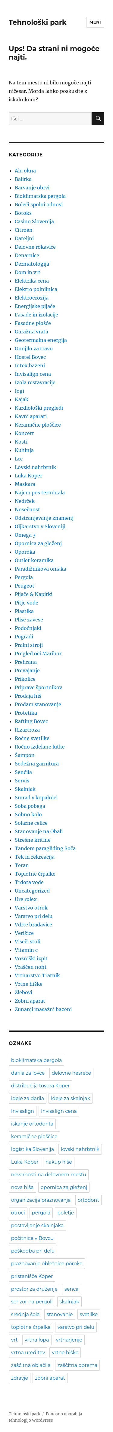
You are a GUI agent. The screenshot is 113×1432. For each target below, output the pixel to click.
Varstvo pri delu (33, 916)
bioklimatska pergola (36, 1060)
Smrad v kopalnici (36, 798)
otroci (18, 1213)
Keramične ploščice (38, 425)
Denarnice (27, 255)
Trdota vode (29, 882)
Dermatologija (32, 264)
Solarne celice (31, 823)
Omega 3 (25, 535)
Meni (95, 22)
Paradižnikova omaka (40, 569)
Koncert (24, 433)
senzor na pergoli (32, 1302)
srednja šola (25, 1314)
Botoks (23, 213)
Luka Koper (28, 476)
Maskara (25, 484)
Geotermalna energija (41, 340)
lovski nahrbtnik (80, 1149)
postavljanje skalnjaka (37, 1225)
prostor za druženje (34, 1289)
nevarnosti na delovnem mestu (48, 1175)
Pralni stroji (29, 645)
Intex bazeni (30, 365)
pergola (41, 1213)
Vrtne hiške (28, 984)
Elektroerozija (32, 298)
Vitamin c (26, 950)
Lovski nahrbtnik (35, 467)
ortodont (88, 1200)
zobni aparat (50, 1378)
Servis (22, 781)
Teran (22, 865)
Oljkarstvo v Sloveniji (40, 526)
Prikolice (25, 679)
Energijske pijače (35, 306)
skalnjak (69, 1302)
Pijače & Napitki (33, 594)
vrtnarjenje (69, 1340)
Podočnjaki (28, 628)
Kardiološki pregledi (39, 408)
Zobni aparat (30, 1001)
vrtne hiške (65, 1352)
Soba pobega (30, 806)
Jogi (19, 391)
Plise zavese (29, 620)
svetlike (89, 1314)
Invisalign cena (33, 374)
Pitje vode (26, 603)
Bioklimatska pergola (40, 196)
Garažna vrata (31, 332)
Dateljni (24, 238)
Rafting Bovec (31, 721)
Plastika (24, 611)
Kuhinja (24, 450)
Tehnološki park (38, 22)
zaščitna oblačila (31, 1365)
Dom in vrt (27, 272)
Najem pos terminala (40, 493)
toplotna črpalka (31, 1327)
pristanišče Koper (32, 1276)
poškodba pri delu (33, 1251)
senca (71, 1289)
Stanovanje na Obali (39, 831)
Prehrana (26, 662)
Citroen (24, 230)
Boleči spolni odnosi (39, 205)
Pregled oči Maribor (38, 653)
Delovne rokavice (35, 247)
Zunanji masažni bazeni (43, 1009)
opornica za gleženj (64, 1187)
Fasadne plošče (33, 323)
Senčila (23, 772)
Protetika (26, 713)
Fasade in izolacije (36, 315)
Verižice (24, 933)
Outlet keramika (34, 560)
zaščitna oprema (78, 1365)
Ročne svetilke (32, 738)
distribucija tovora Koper (40, 1086)
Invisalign (22, 1111)
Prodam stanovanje (38, 704)
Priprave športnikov (38, 687)
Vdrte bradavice (33, 925)
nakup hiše (59, 1162)
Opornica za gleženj (38, 543)
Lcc (19, 459)
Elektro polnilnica (36, 289)
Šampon (25, 755)
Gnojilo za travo (34, 349)
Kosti (21, 442)
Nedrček (25, 501)
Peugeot (24, 586)
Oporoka (25, 552)
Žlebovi (23, 992)
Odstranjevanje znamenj (44, 518)
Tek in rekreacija (35, 857)
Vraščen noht (31, 967)
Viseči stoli (27, 942)
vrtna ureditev (28, 1352)
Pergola (24, 577)
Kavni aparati (31, 416)
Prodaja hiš (28, 696)
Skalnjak (25, 789)
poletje (65, 1213)
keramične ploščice (34, 1136)
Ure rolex (26, 899)
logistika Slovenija (32, 1149)
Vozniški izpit (31, 958)
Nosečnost (27, 509)
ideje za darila (27, 1098)
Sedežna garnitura (37, 764)
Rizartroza (27, 730)
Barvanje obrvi (32, 188)
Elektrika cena (32, 281)
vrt (14, 1340)
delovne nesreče (71, 1073)
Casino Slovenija (34, 221)
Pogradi (24, 637)
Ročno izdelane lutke (40, 747)
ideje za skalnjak (70, 1098)
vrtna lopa (37, 1340)
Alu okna (25, 171)
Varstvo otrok (31, 908)
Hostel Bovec (30, 357)
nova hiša (22, 1187)
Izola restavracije (35, 382)
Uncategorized (32, 891)
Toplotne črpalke (35, 874)
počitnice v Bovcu (32, 1238)
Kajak (21, 399)
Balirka (23, 179)
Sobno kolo (28, 814)
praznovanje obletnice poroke (47, 1264)
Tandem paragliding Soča (45, 848)
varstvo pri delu (76, 1327)
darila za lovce (28, 1073)
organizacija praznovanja (41, 1200)
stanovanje (60, 1314)
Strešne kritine (33, 840)
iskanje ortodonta (32, 1124)
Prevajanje (27, 670)
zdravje (19, 1378)
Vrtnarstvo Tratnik (37, 975)
